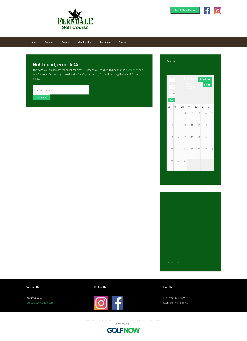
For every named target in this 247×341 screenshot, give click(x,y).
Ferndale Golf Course (75, 18)
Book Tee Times (185, 10)
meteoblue (173, 262)
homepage (132, 69)
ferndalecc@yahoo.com (40, 302)
